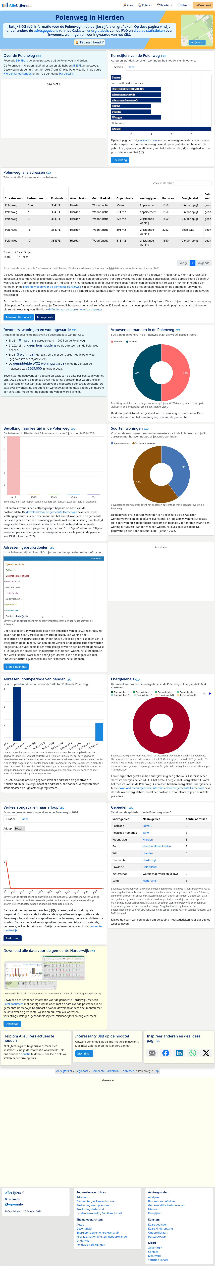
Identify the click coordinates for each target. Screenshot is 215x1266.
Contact (153, 1252)
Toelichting (120, 160)
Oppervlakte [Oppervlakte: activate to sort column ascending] (124, 198)
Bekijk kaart (197, 42)
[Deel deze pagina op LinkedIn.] (179, 1053)
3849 (146, 833)
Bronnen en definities (161, 1201)
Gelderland (150, 867)
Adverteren (155, 1248)
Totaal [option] (18, 828)
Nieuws (152, 1209)
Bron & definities (16, 667)
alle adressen (148, 140)
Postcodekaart (157, 1236)
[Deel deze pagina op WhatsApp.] (193, 1053)
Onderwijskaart (157, 1232)
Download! (12, 1024)
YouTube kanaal (158, 1260)
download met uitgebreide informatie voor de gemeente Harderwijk (161, 788)
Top (156, 1071)
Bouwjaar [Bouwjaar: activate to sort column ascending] (168, 198)
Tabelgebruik (45, 317)
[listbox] (19, 828)
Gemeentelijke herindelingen (166, 1205)
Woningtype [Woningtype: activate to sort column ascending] (148, 198)
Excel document (13, 1004)
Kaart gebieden (157, 1224)
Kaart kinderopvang (160, 1228)
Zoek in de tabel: (182, 183)
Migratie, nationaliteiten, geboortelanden (102, 1236)
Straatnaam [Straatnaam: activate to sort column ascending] (13, 198)
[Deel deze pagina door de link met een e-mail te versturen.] (152, 1053)
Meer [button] (183, 5)
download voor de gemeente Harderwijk (51, 512)
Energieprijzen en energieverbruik (98, 1232)
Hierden (148, 839)
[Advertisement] (53, 111)
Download (203, 5)
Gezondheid (84, 1228)
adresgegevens (46, 30)
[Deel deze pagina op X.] (206, 1053)
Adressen (82, 1197)
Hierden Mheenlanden (18, 73)
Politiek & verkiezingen (91, 1244)
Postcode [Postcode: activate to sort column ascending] (57, 198)
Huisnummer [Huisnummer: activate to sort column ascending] (36, 198)
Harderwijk (66, 73)
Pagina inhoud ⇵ (89, 42)
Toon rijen (16, 256)
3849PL (20, 60)
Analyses (153, 1197)
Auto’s (80, 1224)
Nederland (149, 881)
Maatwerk (154, 1256)
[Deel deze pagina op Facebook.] (166, 1053)
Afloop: (8, 828)
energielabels (98, 30)
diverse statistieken (149, 30)
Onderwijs (83, 1240)
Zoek (128, 5)
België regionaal (112, 1213)
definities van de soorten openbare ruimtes (75, 309)
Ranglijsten (155, 1213)
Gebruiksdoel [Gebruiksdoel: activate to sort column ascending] (101, 198)
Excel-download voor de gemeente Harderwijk (52, 287)
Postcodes (83, 1205)
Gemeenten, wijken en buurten (96, 1201)
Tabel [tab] (132, 67)
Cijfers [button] (144, 5)
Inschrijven (84, 1053)
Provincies (83, 1209)
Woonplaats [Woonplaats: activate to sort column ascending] (78, 198)
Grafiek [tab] (118, 67)
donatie (25, 1054)
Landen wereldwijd (88, 1213)
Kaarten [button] (163, 5)
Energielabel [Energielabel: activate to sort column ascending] (189, 198)
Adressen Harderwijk (19, 317)
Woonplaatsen (100, 1205)
